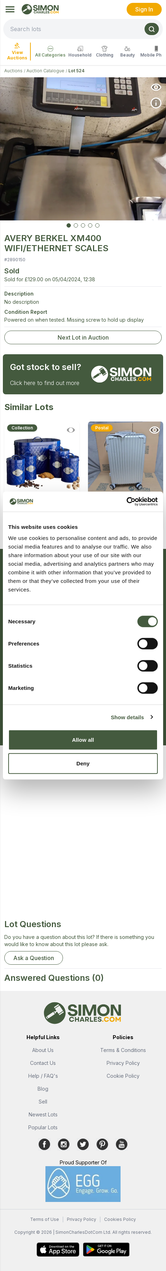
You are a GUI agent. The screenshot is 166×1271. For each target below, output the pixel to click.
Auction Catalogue (45, 70)
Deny (82, 763)
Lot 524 (76, 70)
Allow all (83, 740)
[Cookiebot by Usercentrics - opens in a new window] (126, 501)
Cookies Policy (120, 1219)
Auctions (13, 70)
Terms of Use (44, 1219)
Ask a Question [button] (33, 957)
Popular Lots (43, 1127)
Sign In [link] (144, 9)
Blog (43, 1089)
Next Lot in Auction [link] (83, 337)
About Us (43, 1050)
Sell (43, 1102)
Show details (127, 717)
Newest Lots (43, 1114)
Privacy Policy (123, 1063)
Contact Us (43, 1063)
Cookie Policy (123, 1076)
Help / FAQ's (43, 1076)
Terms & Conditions (123, 1050)
